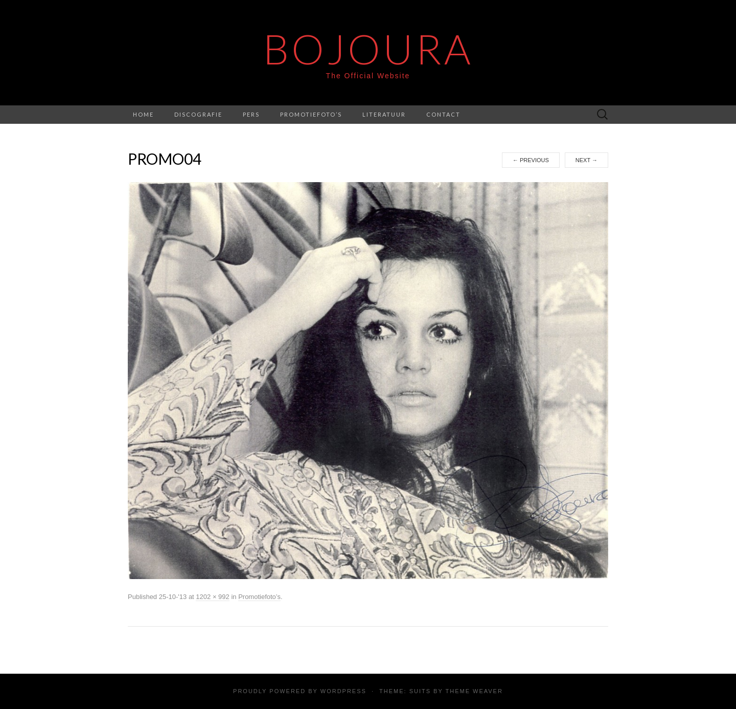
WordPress (343, 691)
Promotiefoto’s (311, 114)
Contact (443, 114)
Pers (251, 114)
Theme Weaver (473, 691)
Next (586, 160)
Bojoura (368, 48)
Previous (531, 160)
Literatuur (384, 114)
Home (143, 114)
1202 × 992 (212, 597)
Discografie (198, 114)
